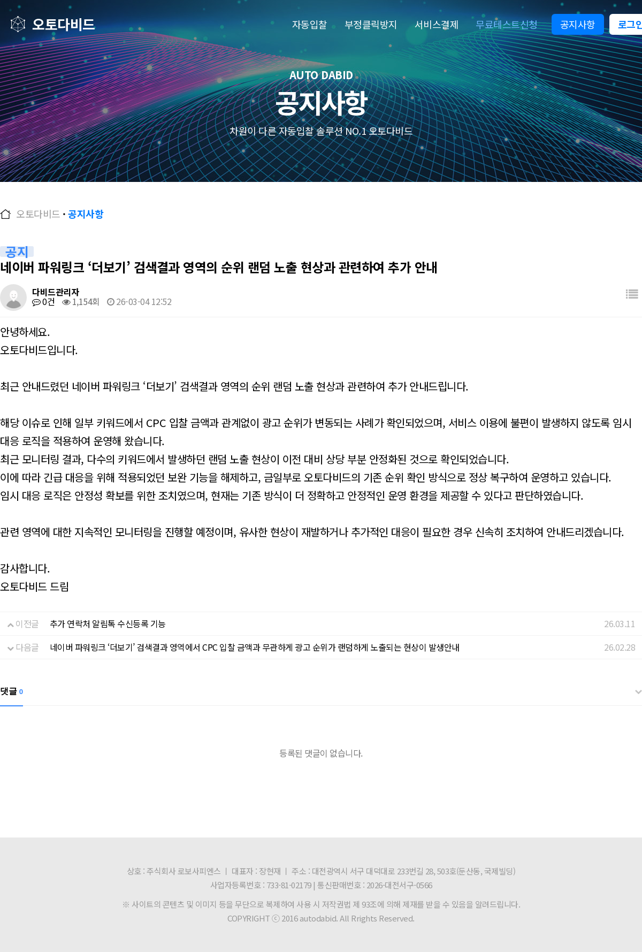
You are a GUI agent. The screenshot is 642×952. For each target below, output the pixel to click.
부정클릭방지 (371, 24)
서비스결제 (437, 24)
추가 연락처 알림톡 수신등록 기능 (108, 623)
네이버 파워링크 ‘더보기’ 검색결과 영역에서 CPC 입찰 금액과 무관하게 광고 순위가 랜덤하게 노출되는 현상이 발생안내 (255, 647)
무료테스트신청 (507, 24)
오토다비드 (63, 24)
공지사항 (577, 24)
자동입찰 (309, 24)
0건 (43, 301)
